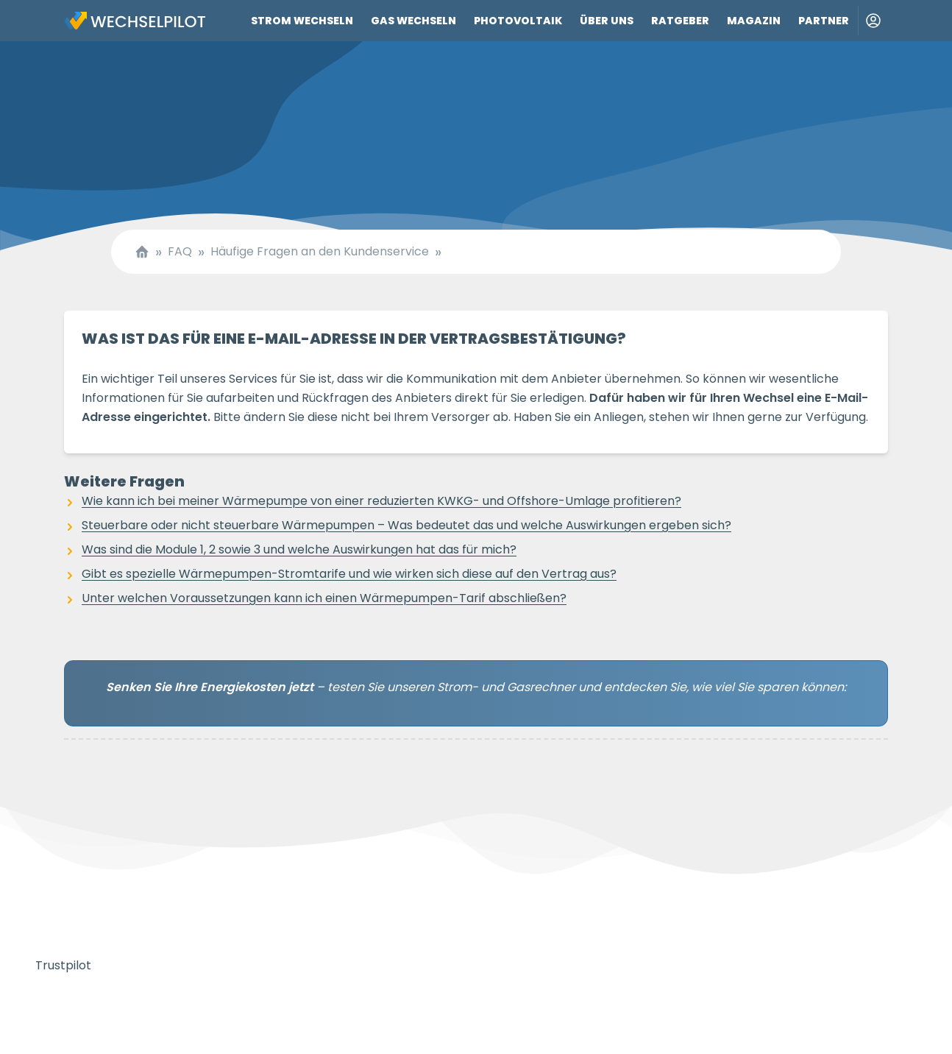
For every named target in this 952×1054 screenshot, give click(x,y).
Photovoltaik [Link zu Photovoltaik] (518, 20)
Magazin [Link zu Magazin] (754, 20)
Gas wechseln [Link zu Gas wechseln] (413, 20)
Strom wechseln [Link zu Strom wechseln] (302, 20)
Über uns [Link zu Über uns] (606, 20)
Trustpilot (63, 965)
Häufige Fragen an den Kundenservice (319, 252)
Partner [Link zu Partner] (823, 20)
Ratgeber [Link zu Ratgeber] (680, 20)
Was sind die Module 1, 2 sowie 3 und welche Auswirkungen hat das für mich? (299, 549)
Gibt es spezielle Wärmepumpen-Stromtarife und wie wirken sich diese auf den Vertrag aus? (349, 573)
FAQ (180, 252)
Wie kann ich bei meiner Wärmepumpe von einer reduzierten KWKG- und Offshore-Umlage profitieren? (381, 500)
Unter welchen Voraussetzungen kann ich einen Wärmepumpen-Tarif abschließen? (324, 598)
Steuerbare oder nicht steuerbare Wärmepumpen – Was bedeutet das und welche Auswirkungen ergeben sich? (406, 525)
